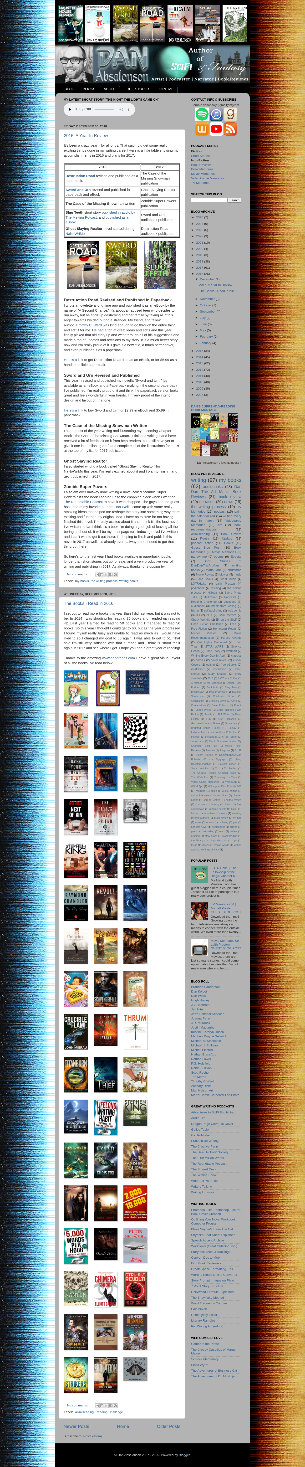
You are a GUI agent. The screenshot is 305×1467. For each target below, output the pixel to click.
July (203, 317)
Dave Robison (220, 705)
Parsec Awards (231, 637)
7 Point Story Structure (207, 1286)
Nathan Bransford (203, 1054)
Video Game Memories (207, 178)
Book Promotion (217, 691)
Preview (210, 750)
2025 (200, 217)
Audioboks (213, 687)
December (208, 279)
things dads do (218, 840)
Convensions (198, 705)
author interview (200, 795)
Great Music (228, 579)
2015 (200, 351)
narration (207, 501)
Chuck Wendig (200, 619)
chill (205, 799)
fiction (228, 804)
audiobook (197, 606)
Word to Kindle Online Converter (214, 1275)
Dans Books (204, 579)
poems (219, 556)
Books (228, 543)
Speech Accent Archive (207, 1240)
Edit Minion (199, 1309)
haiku (234, 809)
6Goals (212, 592)
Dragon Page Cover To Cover (212, 1124)
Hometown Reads (225, 628)
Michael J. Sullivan (204, 1045)
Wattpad (231, 651)
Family (208, 714)
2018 (200, 261)
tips (235, 840)
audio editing (229, 790)
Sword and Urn (200, 768)
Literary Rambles (203, 1320)
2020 (200, 249)
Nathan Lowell (201, 1059)
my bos (237, 817)
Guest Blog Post (205, 547)
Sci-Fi (238, 750)
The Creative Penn (204, 1146)
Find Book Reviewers (206, 1263)
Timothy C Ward (202, 1081)
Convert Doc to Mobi (205, 1257)
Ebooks (236, 556)
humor (194, 813)
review (233, 831)
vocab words (221, 845)
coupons (200, 804)
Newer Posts (76, 1426)
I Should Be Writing (205, 1141)
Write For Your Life (204, 1181)
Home (123, 1426)
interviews (209, 813)
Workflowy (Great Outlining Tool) (214, 1246)
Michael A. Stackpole (206, 1041)
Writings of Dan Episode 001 (224, 786)
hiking (195, 610)
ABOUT (110, 89)
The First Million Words (207, 1158)
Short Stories (200, 156)
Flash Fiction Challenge (207, 624)
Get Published (227, 718)
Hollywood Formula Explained (212, 1292)
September (208, 311)
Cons (234, 700)
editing (210, 664)
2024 (200, 224)
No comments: (78, 574)
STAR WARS (214, 646)
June (204, 324)
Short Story (212, 651)
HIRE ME (166, 89)
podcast (219, 511)
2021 (200, 242)
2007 (200, 394)
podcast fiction (202, 543)
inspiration (219, 669)
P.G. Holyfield (200, 1063)
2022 (200, 236)
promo (194, 831)
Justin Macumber (203, 1027)
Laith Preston (225, 583)
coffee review (233, 799)
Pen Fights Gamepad (212, 642)
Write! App (197, 786)
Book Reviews (201, 165)
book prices (221, 795)
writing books (128, 581)
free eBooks (229, 664)
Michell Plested (204, 633)
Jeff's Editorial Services (207, 1014)
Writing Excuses (202, 1192)
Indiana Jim (197, 732)
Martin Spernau (218, 741)
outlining (223, 822)
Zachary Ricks (201, 1086)
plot (235, 822)
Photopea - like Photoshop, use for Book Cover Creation (215, 1211)
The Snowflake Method (207, 1297)
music (237, 574)
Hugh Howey (200, 1000)
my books (82, 581)
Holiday (232, 727)
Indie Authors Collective (223, 732)
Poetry (204, 538)
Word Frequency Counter (209, 1303)
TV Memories (200, 183)
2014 (200, 357)
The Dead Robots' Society (209, 1152)
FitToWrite (223, 714)
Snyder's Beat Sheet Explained (213, 1235)
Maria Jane (214, 570)
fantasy (215, 804)
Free (233, 624)
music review (221, 817)
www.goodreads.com (118, 658)
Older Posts (168, 1426)
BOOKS (89, 89)
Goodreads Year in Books (205, 723)
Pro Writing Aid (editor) (207, 1326)
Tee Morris (198, 1077)
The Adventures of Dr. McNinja (213, 1376)
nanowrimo (199, 556)
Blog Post (231, 687)
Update (227, 538)
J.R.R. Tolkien (229, 736)
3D (198, 615)
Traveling (219, 777)
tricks (194, 845)
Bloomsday (197, 691)
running (195, 835)
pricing (234, 826)
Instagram (211, 736)
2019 (200, 255)
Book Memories (202, 169)
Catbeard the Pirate (205, 1344)
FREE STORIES (137, 89)
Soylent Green (227, 763)
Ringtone (225, 750)
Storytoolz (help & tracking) (210, 1252)
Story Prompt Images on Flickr (212, 1280)
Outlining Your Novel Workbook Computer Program (213, 1221)
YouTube (200, 790)
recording (208, 831)
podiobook (197, 588)
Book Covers (231, 534)
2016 (200, 274)
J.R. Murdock (200, 1023)
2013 (200, 363)
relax (222, 831)
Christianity (197, 700)
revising (216, 588)
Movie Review (205, 574)
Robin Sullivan (201, 1068)
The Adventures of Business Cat (214, 1370)
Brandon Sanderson (205, 987)
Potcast (91, 217)
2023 (200, 230)
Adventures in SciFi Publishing (212, 1112)
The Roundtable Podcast (83, 502)
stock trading (229, 835)
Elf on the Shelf (226, 619)
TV (216, 768)
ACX (209, 615)
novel (198, 822)
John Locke (197, 741)
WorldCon (231, 781)
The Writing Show (203, 1175)
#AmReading (84, 1412)
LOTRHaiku (198, 583)
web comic (234, 610)
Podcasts (230, 597)
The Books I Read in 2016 (88, 603)
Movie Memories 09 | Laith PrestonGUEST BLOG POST (226, 944)
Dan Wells (122, 507)
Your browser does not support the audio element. (99, 109)
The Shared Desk (203, 1169)
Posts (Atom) (92, 1436)
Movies (224, 574)
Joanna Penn (200, 1018)
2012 (200, 369)
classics (236, 655)
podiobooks (218, 826)
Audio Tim (198, 1118)
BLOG (70, 89)
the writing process (104, 581)
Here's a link (74, 360)
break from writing (223, 606)
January (206, 343)
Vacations (230, 601)
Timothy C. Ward (89, 325)
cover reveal (219, 660)
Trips (234, 777)
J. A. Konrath (200, 1005)
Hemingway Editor (204, 1315)
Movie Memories (203, 173)
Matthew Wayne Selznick (209, 1036)
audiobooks (213, 486)
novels (210, 822)
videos (205, 845)
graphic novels (217, 809)
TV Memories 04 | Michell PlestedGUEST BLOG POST (226, 908)
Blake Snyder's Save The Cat (212, 1229)
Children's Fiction (224, 696)
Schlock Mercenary (205, 1359)
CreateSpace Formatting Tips (212, 1269)
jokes (224, 813)
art (220, 525)
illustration (197, 669)
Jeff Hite (197, 1009)
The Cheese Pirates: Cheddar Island (214, 772)
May (203, 330)
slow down (211, 835)
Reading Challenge (109, 1412)
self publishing (213, 610)
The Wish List (199, 777)
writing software (210, 849)
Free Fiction (199, 628)
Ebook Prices (203, 709)
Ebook (237, 705)
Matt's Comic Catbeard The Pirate (215, 1095)
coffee (216, 799)
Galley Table (200, 1129)
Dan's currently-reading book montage (213, 408)
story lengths (217, 673)
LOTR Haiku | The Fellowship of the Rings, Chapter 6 (223, 871)
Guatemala (231, 723)
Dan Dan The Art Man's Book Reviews (216, 491)
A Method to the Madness (206, 682)
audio (214, 790)
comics (200, 660)
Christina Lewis (217, 700)
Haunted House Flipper (205, 727)
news (228, 501)
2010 (200, 382)
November (208, 299)
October (206, 305)
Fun (208, 718)
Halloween (210, 597)
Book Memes (227, 615)
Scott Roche (200, 1072)
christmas (234, 570)
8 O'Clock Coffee (228, 678)
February (207, 336)
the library (197, 840)
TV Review (230, 768)
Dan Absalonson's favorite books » (219, 462)
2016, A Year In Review (86, 135)
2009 (200, 388)
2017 (200, 267)
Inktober (195, 736)
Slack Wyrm (199, 1365)
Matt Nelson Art (202, 1090)
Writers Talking (201, 1186)
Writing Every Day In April (208, 655)
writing (198, 480)
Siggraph (221, 759)
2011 (200, 376)
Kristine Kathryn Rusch (207, 1032)
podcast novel (199, 826)
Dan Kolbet (199, 991)
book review (230, 496)
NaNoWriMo (75, 234)
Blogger (184, 1455)
